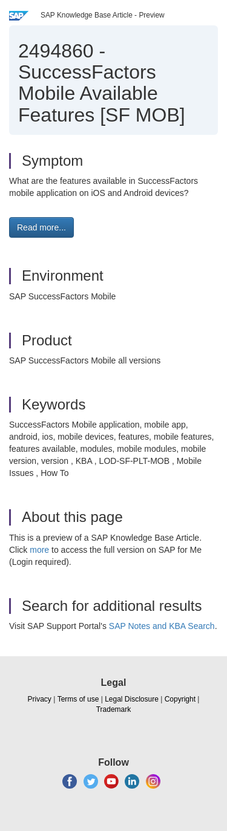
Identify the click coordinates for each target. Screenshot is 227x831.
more (39, 550)
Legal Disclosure (132, 699)
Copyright (180, 699)
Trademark (113, 709)
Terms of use (78, 699)
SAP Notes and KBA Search (162, 626)
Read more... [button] (41, 227)
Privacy (39, 699)
